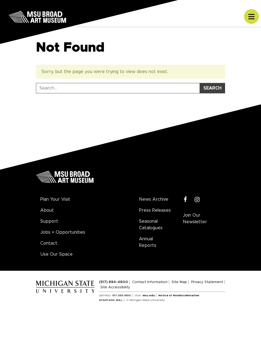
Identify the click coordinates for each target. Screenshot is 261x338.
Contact (48, 243)
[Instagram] (197, 200)
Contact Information (150, 282)
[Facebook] (185, 200)
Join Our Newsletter (195, 218)
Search (212, 88)
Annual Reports (147, 242)
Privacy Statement (207, 282)
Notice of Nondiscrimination (178, 295)
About (47, 210)
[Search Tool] (118, 88)
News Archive (153, 199)
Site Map (179, 282)
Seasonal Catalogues (151, 224)
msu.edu (149, 295)
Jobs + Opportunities (62, 232)
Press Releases (155, 210)
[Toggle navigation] (251, 16)
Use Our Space (56, 254)
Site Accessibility (115, 287)
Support (49, 221)
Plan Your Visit (55, 199)
